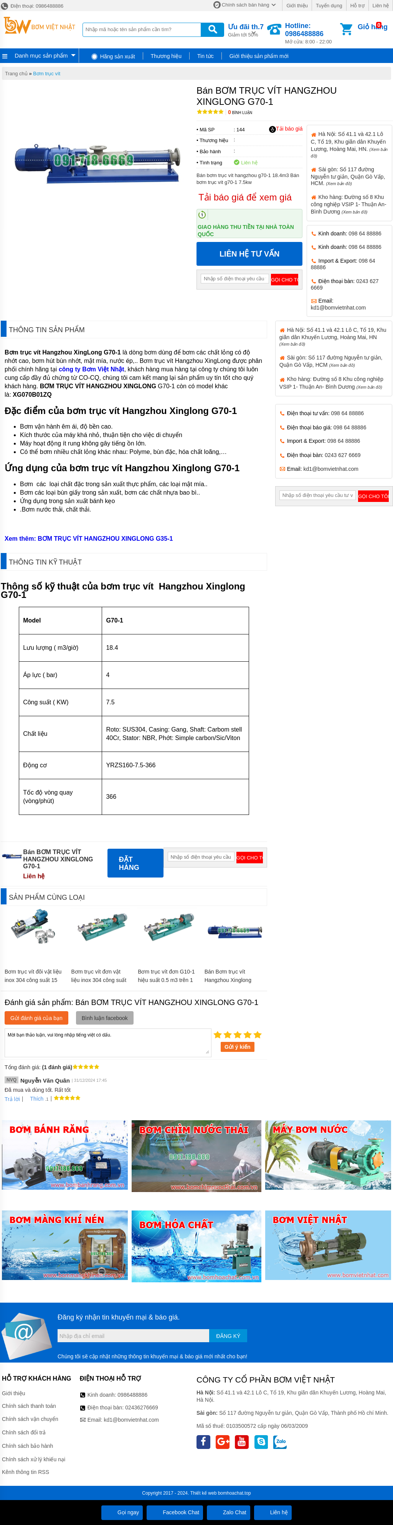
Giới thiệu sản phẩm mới (259, 56)
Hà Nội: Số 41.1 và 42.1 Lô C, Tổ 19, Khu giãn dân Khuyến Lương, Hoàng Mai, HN (332, 336)
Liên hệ (381, 5)
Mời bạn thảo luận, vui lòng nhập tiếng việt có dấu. (108, 1042)
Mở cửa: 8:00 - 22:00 (312, 33)
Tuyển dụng (329, 5)
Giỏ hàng (373, 27)
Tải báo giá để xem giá (245, 197)
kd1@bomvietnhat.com (338, 308)
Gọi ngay (122, 1512)
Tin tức (205, 56)
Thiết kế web (203, 1493)
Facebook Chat (174, 1512)
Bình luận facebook (105, 1018)
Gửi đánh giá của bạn (36, 1018)
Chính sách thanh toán (29, 1406)
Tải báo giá (285, 129)
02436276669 (141, 1407)
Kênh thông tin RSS (25, 1472)
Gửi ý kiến (238, 1047)
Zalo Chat (228, 1512)
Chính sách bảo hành (27, 1446)
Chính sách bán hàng (246, 5)
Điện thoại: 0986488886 (31, 6)
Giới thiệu (296, 5)
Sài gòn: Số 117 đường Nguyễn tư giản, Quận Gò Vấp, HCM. (348, 176)
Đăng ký (228, 1336)
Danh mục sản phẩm (41, 55)
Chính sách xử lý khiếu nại (33, 1459)
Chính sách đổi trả (24, 1432)
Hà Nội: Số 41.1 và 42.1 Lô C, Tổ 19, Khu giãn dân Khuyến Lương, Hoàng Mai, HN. (349, 144)
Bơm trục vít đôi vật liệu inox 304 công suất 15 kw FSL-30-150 (33, 980)
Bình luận (240, 113)
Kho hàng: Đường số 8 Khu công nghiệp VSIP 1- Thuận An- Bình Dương (348, 204)
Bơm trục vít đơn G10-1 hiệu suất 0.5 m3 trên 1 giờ (166, 980)
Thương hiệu (166, 56)
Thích (34, 1099)
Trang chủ (16, 73)
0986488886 (132, 1395)
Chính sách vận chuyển (30, 1419)
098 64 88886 (364, 233)
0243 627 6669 (342, 455)
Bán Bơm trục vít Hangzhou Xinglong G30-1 (228, 980)
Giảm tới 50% (246, 30)
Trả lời (12, 1099)
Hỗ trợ (357, 5)
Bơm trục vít (46, 73)
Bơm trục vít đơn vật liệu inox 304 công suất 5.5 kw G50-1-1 (99, 980)
